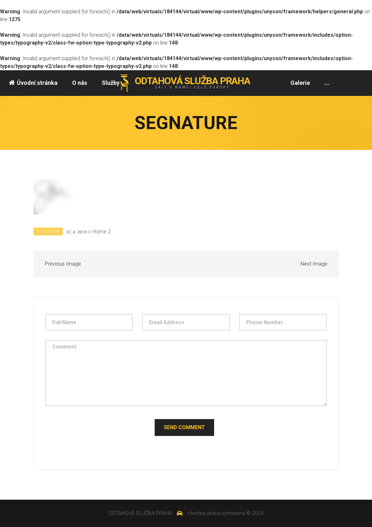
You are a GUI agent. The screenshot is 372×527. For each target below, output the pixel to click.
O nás (79, 82)
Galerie (300, 82)
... (327, 82)
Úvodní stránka (33, 82)
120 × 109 (48, 232)
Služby (111, 82)
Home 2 (102, 232)
